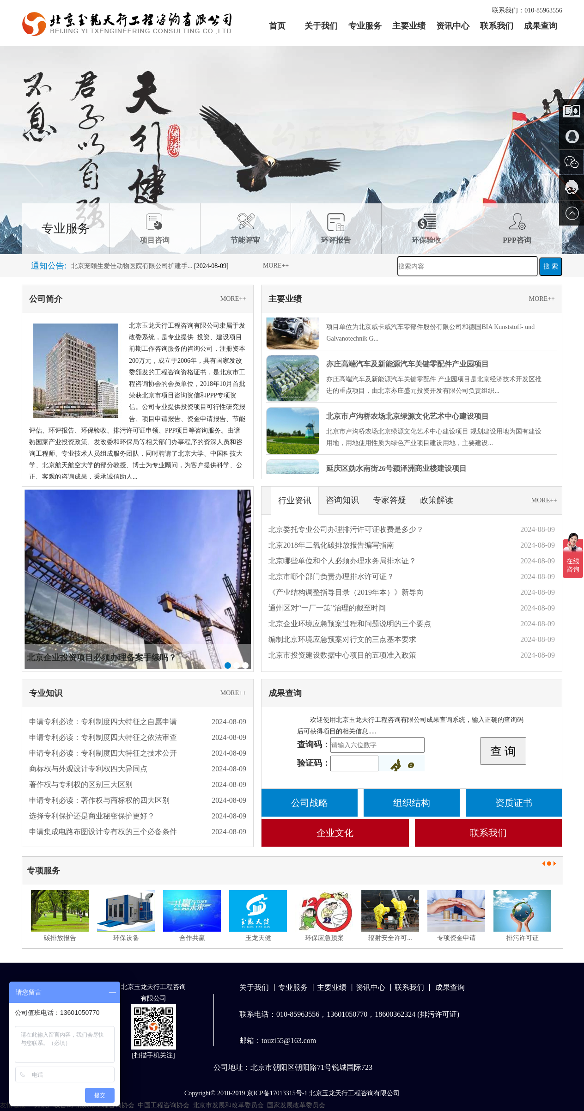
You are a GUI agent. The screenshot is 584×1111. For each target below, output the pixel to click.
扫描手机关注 (153, 1055)
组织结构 (411, 803)
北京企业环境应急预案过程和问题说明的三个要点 (349, 624)
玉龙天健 (258, 937)
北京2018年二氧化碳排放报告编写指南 (331, 545)
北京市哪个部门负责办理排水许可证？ (331, 576)
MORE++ (276, 265)
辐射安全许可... (390, 937)
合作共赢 (192, 937)
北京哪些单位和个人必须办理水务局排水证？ (342, 561)
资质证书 (513, 803)
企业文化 (334, 833)
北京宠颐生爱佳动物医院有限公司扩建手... (132, 270)
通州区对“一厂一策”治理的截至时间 (327, 608)
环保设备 (126, 937)
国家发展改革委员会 (296, 1105)
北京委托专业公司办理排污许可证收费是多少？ (346, 529)
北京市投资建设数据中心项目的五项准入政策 (342, 655)
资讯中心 (452, 26)
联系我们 (496, 26)
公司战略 (309, 803)
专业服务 (365, 26)
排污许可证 (522, 937)
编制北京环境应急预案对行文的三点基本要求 (342, 639)
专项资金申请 (456, 937)
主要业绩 (409, 26)
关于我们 (321, 26)
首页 (277, 26)
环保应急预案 (324, 937)
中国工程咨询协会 (163, 1105)
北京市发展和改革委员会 (228, 1105)
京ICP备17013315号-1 (277, 1093)
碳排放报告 (60, 937)
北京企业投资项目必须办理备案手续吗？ (101, 657)
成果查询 (540, 26)
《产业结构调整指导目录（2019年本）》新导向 (346, 592)
